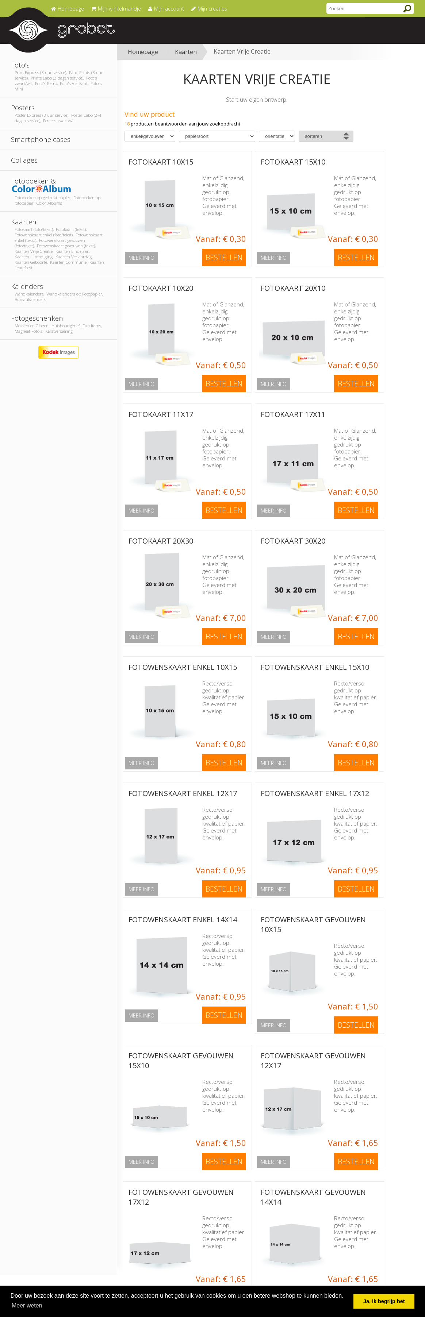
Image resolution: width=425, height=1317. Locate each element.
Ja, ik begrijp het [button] (384, 1301)
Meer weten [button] (27, 1305)
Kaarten (186, 52)
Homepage (143, 52)
